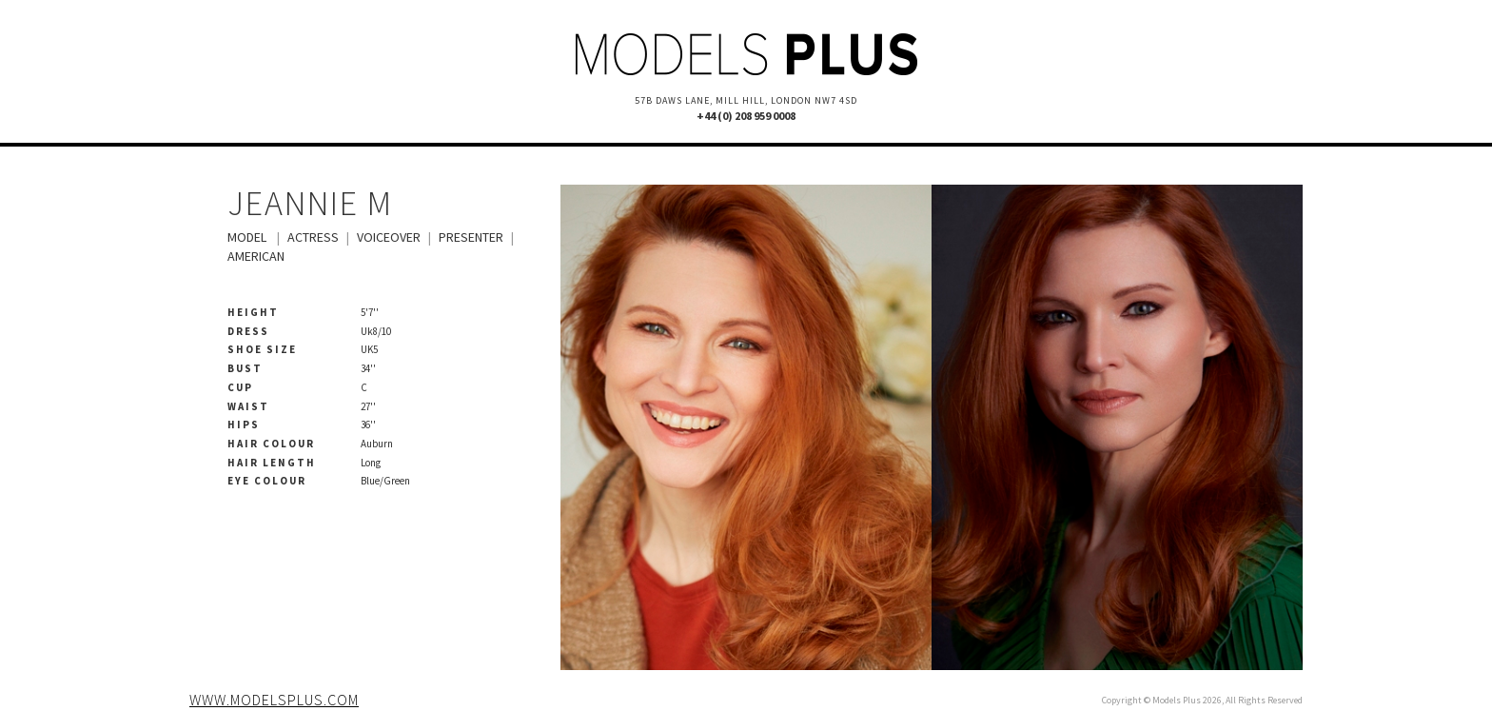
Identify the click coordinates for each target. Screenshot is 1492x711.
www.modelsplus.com (274, 699)
